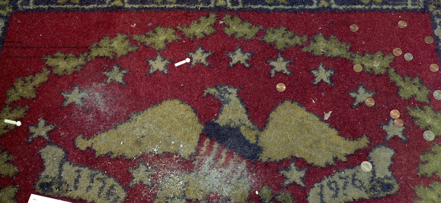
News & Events (150, 8)
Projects (14, 8)
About (179, 8)
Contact (202, 8)
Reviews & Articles (111, 8)
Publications (75, 8)
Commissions (43, 8)
